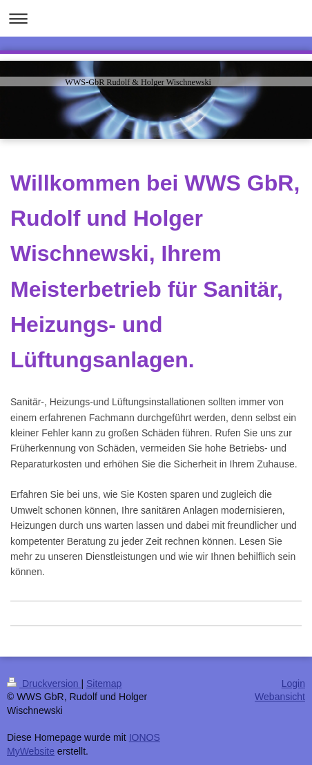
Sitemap (103, 683)
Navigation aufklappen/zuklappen (156, 18)
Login (293, 683)
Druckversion (44, 683)
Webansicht (280, 696)
